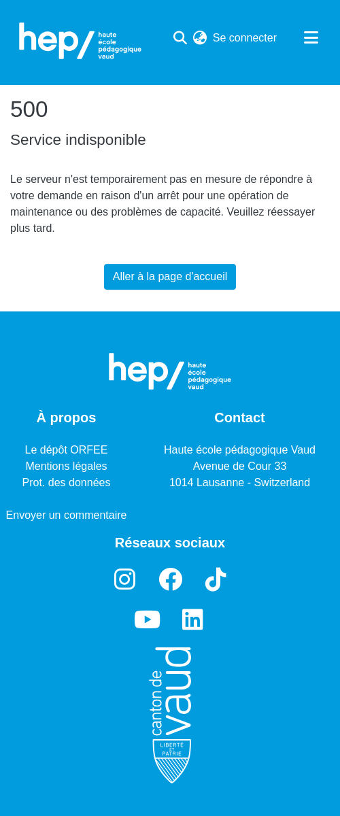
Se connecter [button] (245, 38)
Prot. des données (66, 482)
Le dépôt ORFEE (66, 450)
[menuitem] (200, 38)
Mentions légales (66, 466)
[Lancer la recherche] (180, 38)
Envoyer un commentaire (66, 515)
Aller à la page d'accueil (170, 276)
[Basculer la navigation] (311, 38)
